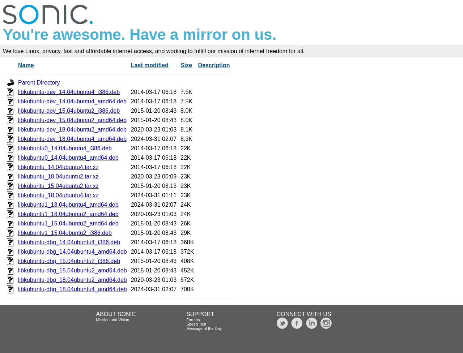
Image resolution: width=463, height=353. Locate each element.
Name (26, 65)
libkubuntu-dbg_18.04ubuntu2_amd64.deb (72, 280)
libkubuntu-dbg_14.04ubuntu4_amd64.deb (72, 252)
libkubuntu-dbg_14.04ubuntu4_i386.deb (69, 242)
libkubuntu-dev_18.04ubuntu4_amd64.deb (72, 139)
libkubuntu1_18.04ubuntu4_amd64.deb (68, 205)
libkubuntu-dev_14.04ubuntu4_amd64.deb (72, 101)
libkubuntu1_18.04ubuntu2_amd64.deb (68, 214)
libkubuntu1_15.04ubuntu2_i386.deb (65, 233)
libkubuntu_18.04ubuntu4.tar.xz (58, 195)
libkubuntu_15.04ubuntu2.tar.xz (58, 186)
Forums (193, 320)
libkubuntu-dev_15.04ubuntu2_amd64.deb (72, 120)
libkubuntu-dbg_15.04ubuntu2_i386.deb (69, 261)
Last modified (150, 65)
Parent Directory (39, 82)
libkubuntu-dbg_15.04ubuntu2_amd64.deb (72, 270)
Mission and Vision (112, 320)
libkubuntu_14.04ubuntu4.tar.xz (58, 167)
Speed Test (196, 324)
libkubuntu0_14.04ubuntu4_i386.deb (65, 148)
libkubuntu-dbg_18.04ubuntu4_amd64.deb (72, 289)
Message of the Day (204, 328)
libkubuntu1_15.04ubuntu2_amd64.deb (68, 223)
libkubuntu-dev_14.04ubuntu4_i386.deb (69, 92)
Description (214, 65)
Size (186, 65)
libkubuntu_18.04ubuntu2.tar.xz (58, 176)
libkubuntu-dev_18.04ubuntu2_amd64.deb (72, 129)
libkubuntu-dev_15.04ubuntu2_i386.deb (69, 111)
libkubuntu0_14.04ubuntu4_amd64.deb (68, 158)
